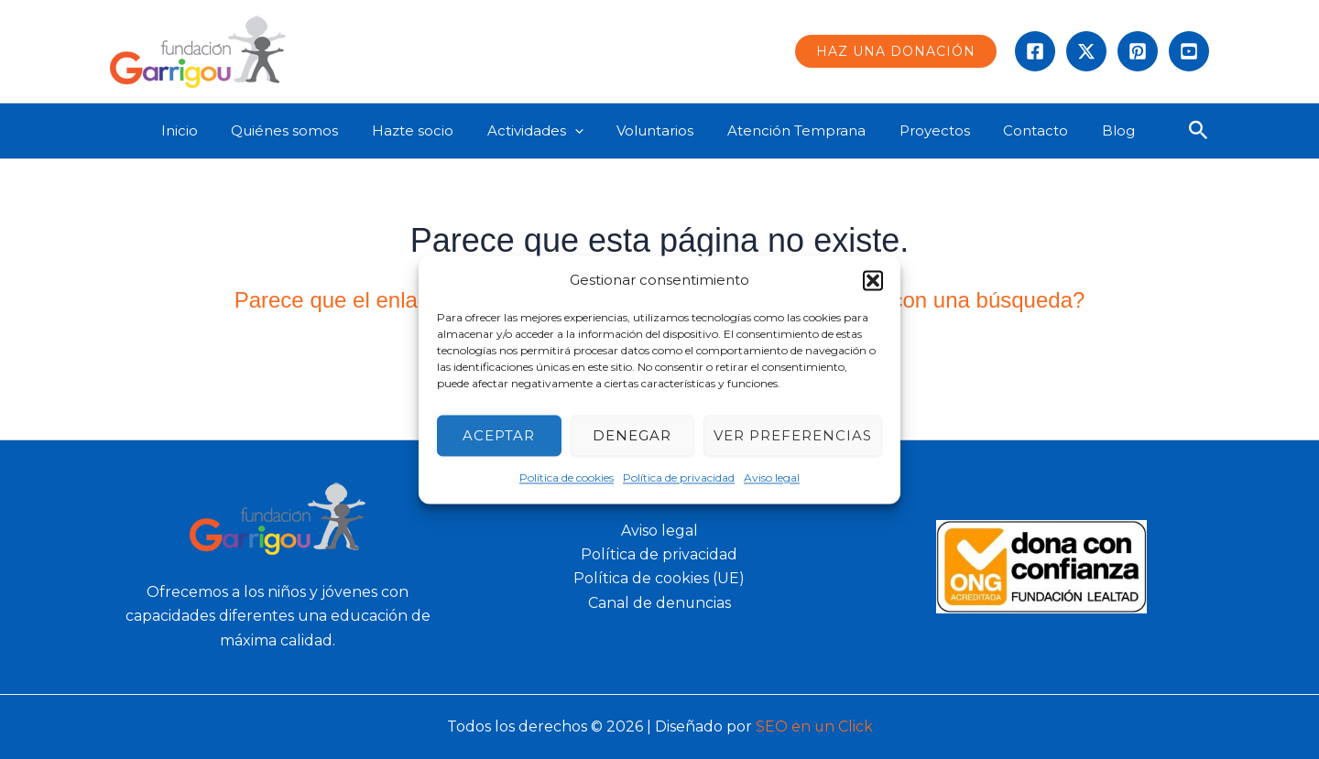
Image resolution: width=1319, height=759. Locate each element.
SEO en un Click (814, 726)
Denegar (632, 435)
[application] (592, 130)
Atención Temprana (802, 130)
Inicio (215, 130)
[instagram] (1137, 51)
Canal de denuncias (659, 603)
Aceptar (499, 435)
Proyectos (934, 130)
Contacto (1029, 130)
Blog (1105, 130)
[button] (873, 280)
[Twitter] (1086, 51)
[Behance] (1189, 51)
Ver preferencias (793, 435)
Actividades (553, 130)
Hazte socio (436, 130)
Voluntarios (666, 130)
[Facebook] (1035, 51)
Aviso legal (772, 478)
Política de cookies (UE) (659, 578)
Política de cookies (566, 478)
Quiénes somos (314, 130)
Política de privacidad (679, 478)
